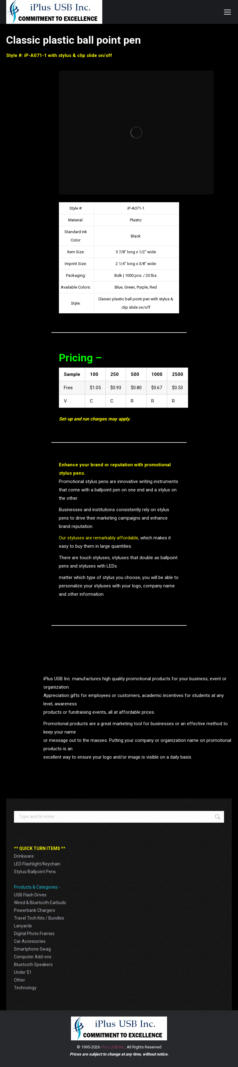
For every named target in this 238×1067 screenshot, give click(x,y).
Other (19, 980)
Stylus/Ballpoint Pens (35, 871)
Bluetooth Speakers (33, 964)
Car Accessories (30, 941)
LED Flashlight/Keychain (37, 863)
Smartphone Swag (32, 949)
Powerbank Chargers (34, 910)
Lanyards (23, 925)
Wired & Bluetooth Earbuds (40, 902)
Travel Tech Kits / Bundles (39, 918)
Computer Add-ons (32, 956)
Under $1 (23, 972)
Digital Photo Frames (34, 933)
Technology (25, 987)
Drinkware (24, 856)
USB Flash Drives (30, 894)
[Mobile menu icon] (227, 12)
